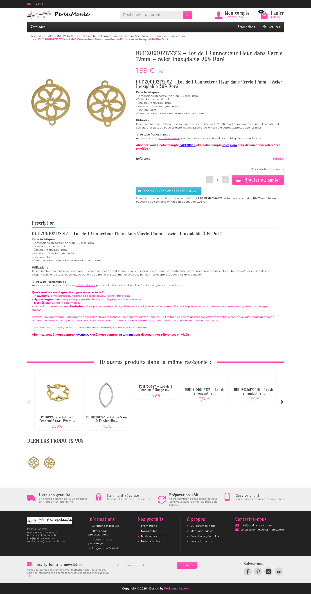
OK (187, 14)
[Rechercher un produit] (151, 15)
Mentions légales (201, 531)
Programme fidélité (105, 548)
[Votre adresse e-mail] (145, 565)
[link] (248, 571)
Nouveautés (271, 27)
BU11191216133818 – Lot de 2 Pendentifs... (254, 391)
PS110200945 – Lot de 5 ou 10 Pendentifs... (106, 419)
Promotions (246, 27)
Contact (35, 4)
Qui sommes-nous (202, 525)
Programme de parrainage (100, 541)
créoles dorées (169, 138)
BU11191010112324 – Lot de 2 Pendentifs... (204, 391)
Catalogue (38, 27)
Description (43, 223)
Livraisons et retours (105, 525)
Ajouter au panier (258, 180)
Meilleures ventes (153, 536)
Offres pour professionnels (98, 532)
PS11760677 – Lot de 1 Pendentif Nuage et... (155, 388)
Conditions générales (204, 536)
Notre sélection (151, 541)
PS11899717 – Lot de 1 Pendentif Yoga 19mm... (57, 419)
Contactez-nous (201, 541)
